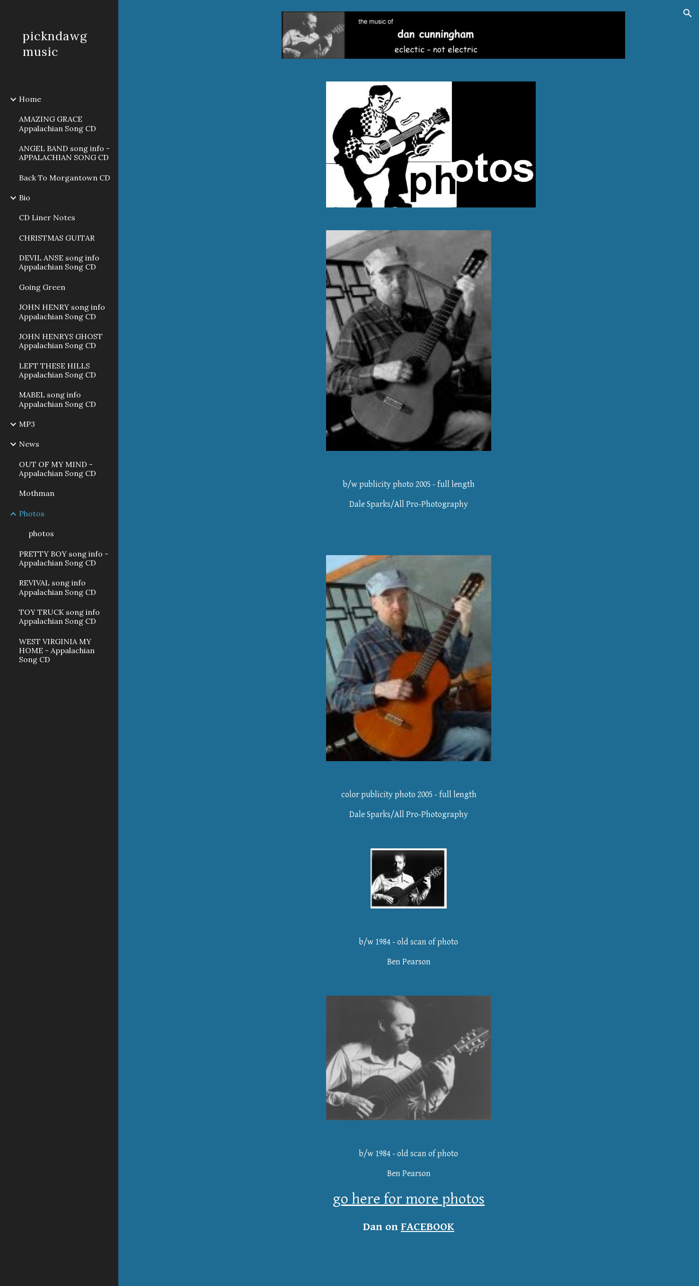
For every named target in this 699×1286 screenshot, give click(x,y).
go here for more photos (409, 1199)
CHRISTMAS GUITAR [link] (57, 238)
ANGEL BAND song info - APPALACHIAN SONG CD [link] (64, 153)
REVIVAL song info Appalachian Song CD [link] (57, 587)
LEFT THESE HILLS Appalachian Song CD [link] (57, 370)
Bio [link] (24, 197)
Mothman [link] (36, 493)
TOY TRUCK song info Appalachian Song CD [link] (59, 616)
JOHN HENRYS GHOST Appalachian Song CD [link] (61, 341)
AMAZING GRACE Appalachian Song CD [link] (57, 123)
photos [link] (41, 533)
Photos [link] (31, 513)
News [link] (29, 444)
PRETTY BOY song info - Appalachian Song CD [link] (63, 558)
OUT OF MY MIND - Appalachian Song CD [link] (57, 468)
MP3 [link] (27, 424)
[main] (409, 503)
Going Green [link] (42, 287)
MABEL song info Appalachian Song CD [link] (57, 399)
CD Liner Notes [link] (47, 217)
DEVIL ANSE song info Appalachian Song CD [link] (59, 262)
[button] (687, 13)
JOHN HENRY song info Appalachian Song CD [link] (62, 311)
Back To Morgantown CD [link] (64, 177)
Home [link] (30, 99)
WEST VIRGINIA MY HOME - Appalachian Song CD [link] (57, 651)
